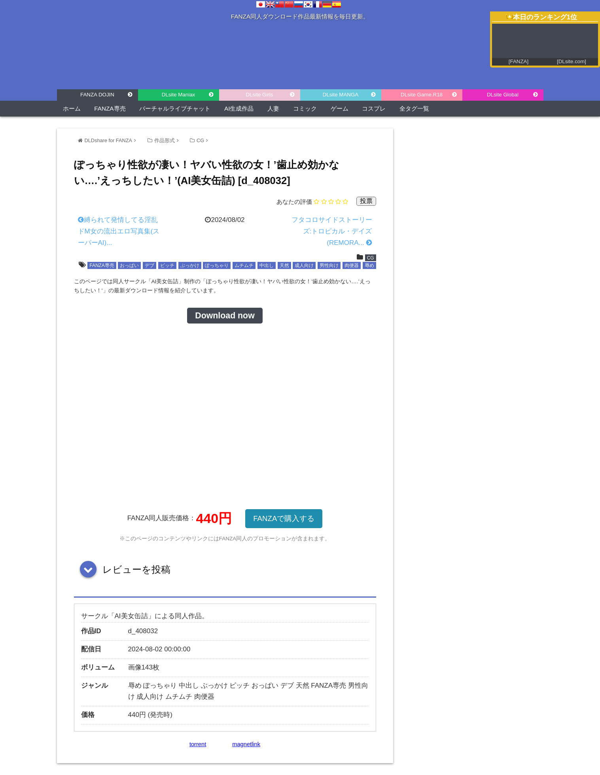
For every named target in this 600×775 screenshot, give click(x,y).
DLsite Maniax (178, 95)
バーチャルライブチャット (174, 108)
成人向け (304, 265)
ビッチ (167, 265)
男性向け (329, 265)
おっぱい (129, 265)
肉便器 (351, 265)
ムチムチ (244, 265)
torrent (197, 744)
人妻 (273, 108)
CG (200, 140)
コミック (305, 108)
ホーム (72, 108)
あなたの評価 (294, 201)
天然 (284, 265)
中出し (266, 265)
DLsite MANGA (340, 95)
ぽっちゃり (217, 265)
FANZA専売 (109, 108)
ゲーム (339, 108)
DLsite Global (503, 95)
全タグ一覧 (414, 108)
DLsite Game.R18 (422, 95)
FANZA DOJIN (97, 95)
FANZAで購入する (283, 518)
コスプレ (374, 108)
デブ (149, 265)
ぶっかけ (189, 265)
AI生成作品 (239, 108)
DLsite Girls (259, 95)
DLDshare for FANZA (108, 140)
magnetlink (246, 744)
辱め (369, 265)
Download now (224, 315)
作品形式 (164, 140)
